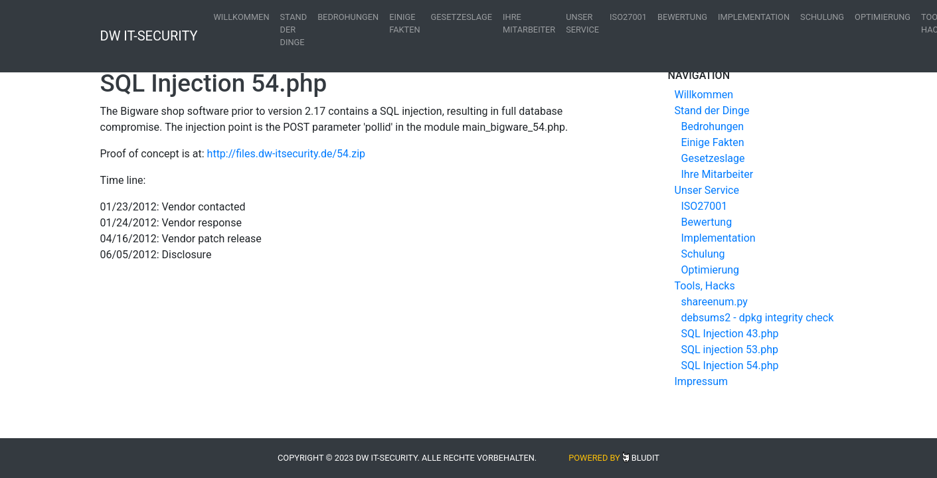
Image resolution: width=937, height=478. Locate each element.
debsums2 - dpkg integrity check (757, 317)
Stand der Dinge (293, 29)
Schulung (822, 17)
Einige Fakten (404, 23)
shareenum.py (714, 301)
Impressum (701, 381)
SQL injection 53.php (730, 349)
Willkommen (242, 17)
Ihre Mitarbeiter (529, 23)
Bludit (645, 458)
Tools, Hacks (705, 285)
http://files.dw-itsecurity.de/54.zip (286, 153)
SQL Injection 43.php (730, 333)
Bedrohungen (348, 17)
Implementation (754, 17)
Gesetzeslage (461, 17)
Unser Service (582, 23)
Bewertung (682, 17)
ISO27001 (628, 17)
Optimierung (882, 17)
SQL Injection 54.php (730, 365)
